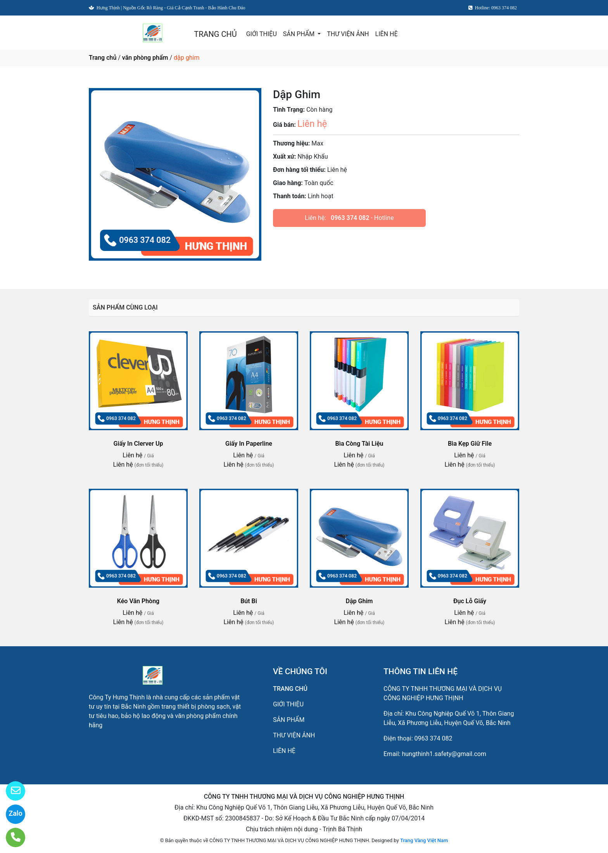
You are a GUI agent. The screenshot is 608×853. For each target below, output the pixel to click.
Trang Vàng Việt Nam (424, 840)
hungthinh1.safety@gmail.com (444, 754)
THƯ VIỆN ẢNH (348, 34)
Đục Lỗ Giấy (469, 601)
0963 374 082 (350, 217)
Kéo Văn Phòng (138, 601)
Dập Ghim (359, 601)
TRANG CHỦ (215, 34)
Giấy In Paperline (248, 443)
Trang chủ (102, 57)
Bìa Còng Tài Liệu (359, 443)
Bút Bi (248, 601)
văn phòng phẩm (145, 57)
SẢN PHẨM (299, 34)
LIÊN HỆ (386, 34)
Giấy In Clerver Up (138, 443)
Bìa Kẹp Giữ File (470, 443)
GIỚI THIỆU (261, 34)
